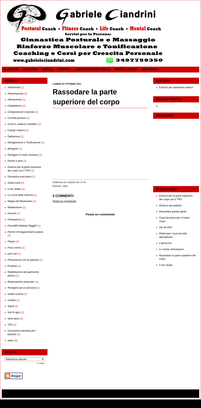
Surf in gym (14, 312)
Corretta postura (17, 118)
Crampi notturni (16, 130)
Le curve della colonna (20, 195)
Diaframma (14, 136)
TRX (10, 324)
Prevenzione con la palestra (23, 259)
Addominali (14, 87)
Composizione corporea (21, 112)
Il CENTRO (11, 69)
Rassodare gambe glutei (172, 211)
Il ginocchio (165, 243)
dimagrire (13, 148)
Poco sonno (14, 247)
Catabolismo (15, 105)
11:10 (83, 182)
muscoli (12, 213)
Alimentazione (15, 93)
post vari (12, 253)
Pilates (11, 241)
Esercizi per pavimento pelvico (176, 87)
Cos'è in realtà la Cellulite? (22, 124)
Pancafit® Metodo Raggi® (22, 225)
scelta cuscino (15, 294)
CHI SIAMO (30, 69)
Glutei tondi (14, 182)
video (11, 340)
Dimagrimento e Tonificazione (24, 142)
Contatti (64, 69)
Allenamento (15, 99)
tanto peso (13, 318)
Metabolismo (15, 207)
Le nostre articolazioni (171, 249)
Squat (11, 306)
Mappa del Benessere (20, 201)
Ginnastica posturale (92, 69)
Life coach (150, 69)
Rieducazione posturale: (21, 281)
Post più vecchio (140, 277)
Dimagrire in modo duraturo (23, 154)
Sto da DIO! (165, 227)
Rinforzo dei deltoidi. (170, 205)
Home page (100, 277)
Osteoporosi (14, 219)
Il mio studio (14, 189)
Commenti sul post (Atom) (76, 282)
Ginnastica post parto (19, 176)
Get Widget (40, 363)
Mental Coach (126, 69)
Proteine (12, 266)
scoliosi (12, 300)
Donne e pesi (15, 160)
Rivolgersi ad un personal (22, 287)
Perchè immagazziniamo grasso (25, 232)
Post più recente (60, 277)
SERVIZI (47, 69)
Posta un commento (64, 201)
